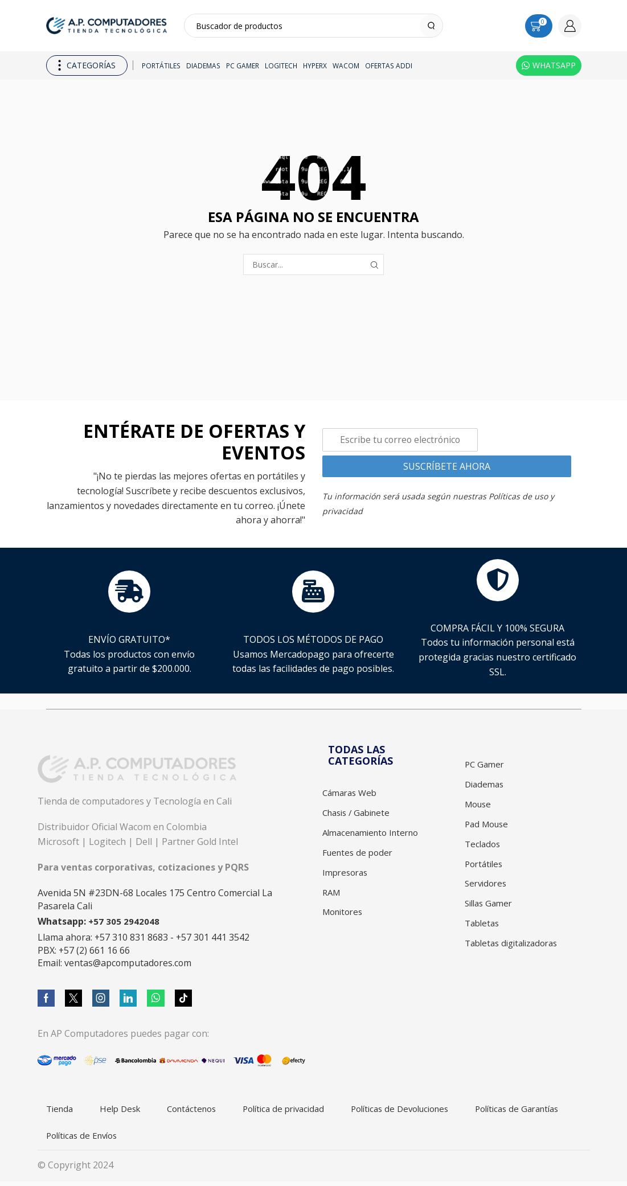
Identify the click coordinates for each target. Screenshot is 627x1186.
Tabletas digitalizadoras (515, 952)
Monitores (344, 918)
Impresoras (346, 876)
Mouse (479, 806)
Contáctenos (202, 1110)
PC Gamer (242, 65)
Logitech (281, 65)
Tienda (61, 1110)
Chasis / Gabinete (359, 814)
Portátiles (161, 65)
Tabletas (483, 931)
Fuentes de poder (359, 856)
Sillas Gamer (491, 910)
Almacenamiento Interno (374, 834)
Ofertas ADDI (388, 65)
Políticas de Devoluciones (426, 1110)
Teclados (483, 848)
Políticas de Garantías (92, 1138)
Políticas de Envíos (204, 1138)
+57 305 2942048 (124, 922)
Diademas (203, 65)
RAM (332, 897)
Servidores (487, 889)
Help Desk (126, 1110)
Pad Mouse (488, 827)
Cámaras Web (352, 793)
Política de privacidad (301, 1110)
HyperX (315, 65)
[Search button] (431, 25)
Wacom (346, 65)
